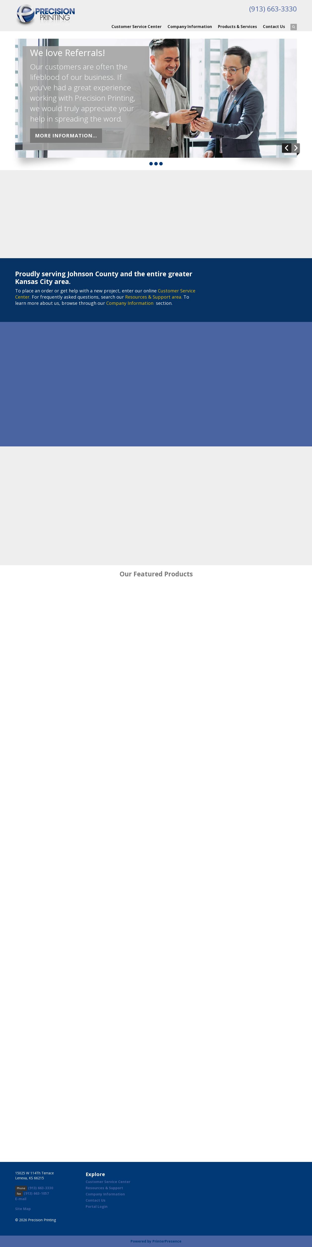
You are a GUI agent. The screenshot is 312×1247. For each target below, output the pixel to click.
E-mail (20, 1198)
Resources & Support (104, 1187)
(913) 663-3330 (273, 8)
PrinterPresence (166, 1241)
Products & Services (237, 26)
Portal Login (96, 1206)
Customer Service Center (136, 26)
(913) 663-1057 (36, 1193)
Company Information (190, 26)
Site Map (23, 1208)
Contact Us (274, 26)
